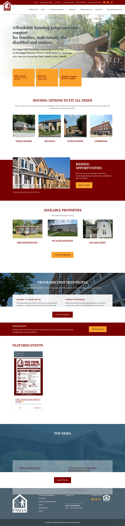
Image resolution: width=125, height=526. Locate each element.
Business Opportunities (46, 2)
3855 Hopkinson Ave (27, 242)
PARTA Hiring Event (29, 451)
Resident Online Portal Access (68, 78)
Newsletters (43, 508)
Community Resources (114, 9)
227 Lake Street (97, 242)
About (43, 9)
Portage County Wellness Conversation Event (82, 452)
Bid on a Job (84, 185)
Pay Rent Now (82, 2)
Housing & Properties (56, 9)
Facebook (104, 3)
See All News (62, 480)
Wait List (42, 76)
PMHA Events (33, 9)
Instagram (111, 3)
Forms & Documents (68, 2)
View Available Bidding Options (26, 192)
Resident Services (86, 9)
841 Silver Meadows (62, 241)
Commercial (101, 141)
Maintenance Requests (94, 2)
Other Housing (75, 141)
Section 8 (50, 141)
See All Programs (62, 315)
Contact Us (58, 2)
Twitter (108, 3)
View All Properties (62, 255)
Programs (72, 9)
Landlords (98, 9)
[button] (20, 409)
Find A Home (20, 76)
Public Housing (24, 141)
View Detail (37, 407)
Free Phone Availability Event (27, 400)
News (36, 2)
